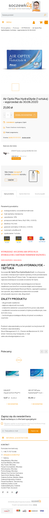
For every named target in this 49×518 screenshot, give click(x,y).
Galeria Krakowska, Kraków (11, 479)
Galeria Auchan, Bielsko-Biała (12, 477)
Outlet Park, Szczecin (9, 488)
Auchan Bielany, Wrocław (10, 463)
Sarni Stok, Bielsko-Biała (10, 475)
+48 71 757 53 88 (9, 451)
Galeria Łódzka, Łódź (9, 484)
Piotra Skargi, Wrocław (9, 471)
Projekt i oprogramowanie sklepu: (24, 505)
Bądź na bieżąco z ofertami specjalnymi (18, 417)
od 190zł (42, 241)
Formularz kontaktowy (9, 448)
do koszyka (16, 158)
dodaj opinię (26, 137)
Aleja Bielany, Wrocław (9, 461)
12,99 (30, 241)
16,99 (19, 242)
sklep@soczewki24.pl (11, 455)
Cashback (10, 122)
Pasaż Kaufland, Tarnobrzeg (11, 481)
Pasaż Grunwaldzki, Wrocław (11, 467)
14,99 (7, 242)
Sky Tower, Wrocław (8, 465)
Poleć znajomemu (10, 132)
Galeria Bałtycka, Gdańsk (10, 486)
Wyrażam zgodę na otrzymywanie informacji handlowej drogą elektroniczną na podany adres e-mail (24, 424)
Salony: (6, 458)
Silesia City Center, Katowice (12, 473)
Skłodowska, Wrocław (9, 469)
